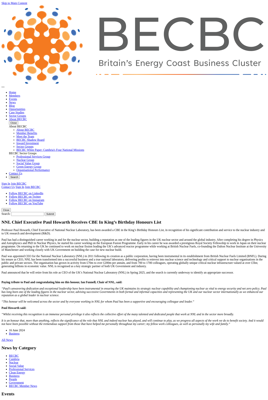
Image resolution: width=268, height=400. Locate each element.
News (12, 102)
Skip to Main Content (14, 3)
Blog (12, 105)
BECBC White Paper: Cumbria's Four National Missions (50, 149)
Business (14, 333)
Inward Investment (27, 143)
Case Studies (16, 112)
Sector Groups (17, 115)
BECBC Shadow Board (30, 139)
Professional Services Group (33, 156)
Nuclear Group (25, 160)
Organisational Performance (33, 170)
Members (14, 95)
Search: (5, 213)
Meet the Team (25, 136)
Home (12, 92)
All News (7, 339)
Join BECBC (18, 183)
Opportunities (17, 109)
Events (13, 99)
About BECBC (18, 119)
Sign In (5, 183)
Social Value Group (28, 163)
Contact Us (15, 173)
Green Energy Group (28, 166)
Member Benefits (26, 133)
